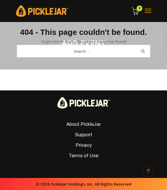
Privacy (84, 145)
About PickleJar (83, 124)
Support (83, 134)
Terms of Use (83, 155)
